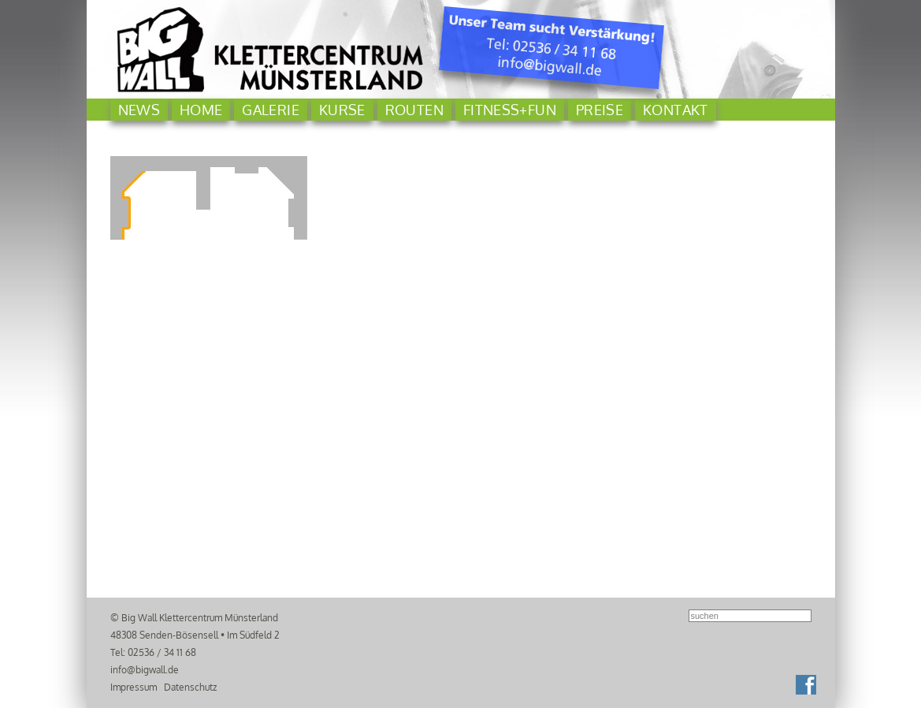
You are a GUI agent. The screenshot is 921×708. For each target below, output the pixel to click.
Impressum (133, 687)
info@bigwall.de (144, 670)
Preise (599, 109)
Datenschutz (190, 687)
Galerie (270, 109)
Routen (414, 109)
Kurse (342, 109)
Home (201, 109)
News (139, 109)
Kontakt (675, 109)
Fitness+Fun (509, 109)
